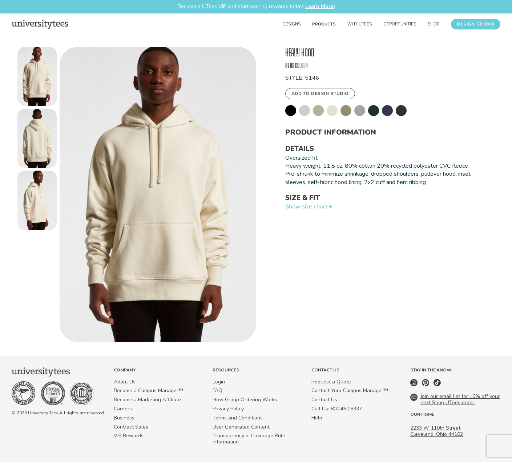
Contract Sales (131, 426)
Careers (123, 408)
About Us (125, 381)
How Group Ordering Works (245, 399)
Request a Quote (331, 381)
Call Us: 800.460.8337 (336, 408)
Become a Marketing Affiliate (147, 399)
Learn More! (320, 6)
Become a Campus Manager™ (148, 390)
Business (124, 417)
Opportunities (399, 24)
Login (219, 381)
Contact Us (324, 399)
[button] (37, 78)
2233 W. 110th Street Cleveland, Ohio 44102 (436, 431)
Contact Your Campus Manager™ (349, 390)
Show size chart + (308, 206)
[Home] (40, 24)
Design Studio (476, 24)
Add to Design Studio (320, 93)
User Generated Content (241, 426)
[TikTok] (437, 384)
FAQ (217, 390)
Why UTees (359, 24)
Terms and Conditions (238, 417)
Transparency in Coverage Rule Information (249, 438)
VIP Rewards (129, 435)
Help (316, 417)
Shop (433, 24)
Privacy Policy (228, 408)
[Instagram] (414, 384)
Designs (291, 24)
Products (324, 24)
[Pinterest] (426, 384)
